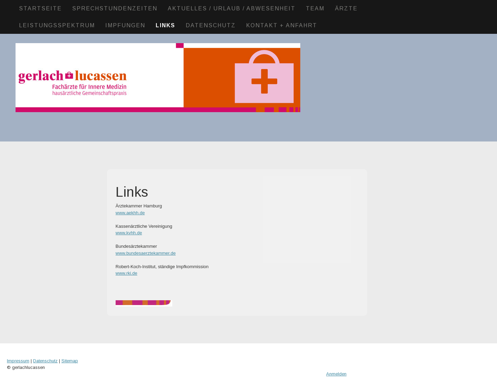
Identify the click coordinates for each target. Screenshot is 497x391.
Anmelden (336, 374)
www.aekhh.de (130, 212)
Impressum (18, 360)
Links (165, 25)
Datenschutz (211, 25)
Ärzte (346, 8)
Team (315, 8)
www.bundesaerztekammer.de (146, 253)
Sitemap (69, 360)
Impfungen (125, 25)
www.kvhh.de (129, 232)
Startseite (40, 8)
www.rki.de (126, 273)
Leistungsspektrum (57, 25)
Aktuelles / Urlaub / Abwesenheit (231, 8)
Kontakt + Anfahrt (281, 25)
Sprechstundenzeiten (114, 8)
